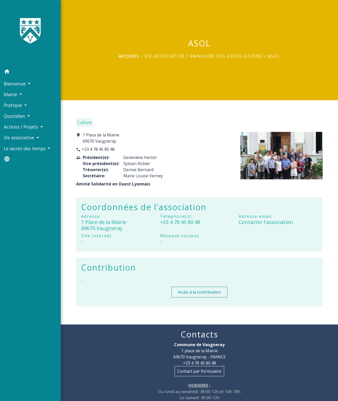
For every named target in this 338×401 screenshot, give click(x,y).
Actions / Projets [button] (21, 127)
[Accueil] (30, 33)
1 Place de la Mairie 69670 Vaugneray (101, 138)
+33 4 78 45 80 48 (98, 149)
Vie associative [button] (19, 137)
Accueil (129, 56)
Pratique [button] (13, 105)
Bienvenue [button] (15, 84)
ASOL (274, 56)
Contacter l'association (266, 222)
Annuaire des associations (226, 56)
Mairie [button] (11, 94)
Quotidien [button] (15, 116)
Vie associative (164, 56)
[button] (30, 72)
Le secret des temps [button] (25, 148)
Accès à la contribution (199, 292)
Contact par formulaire (199, 371)
